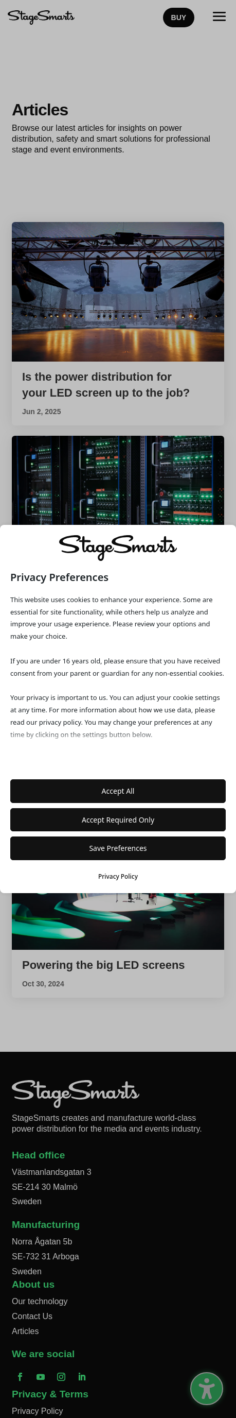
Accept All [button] (118, 791)
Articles (25, 1331)
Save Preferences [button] (118, 848)
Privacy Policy (37, 1411)
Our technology (40, 1301)
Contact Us (32, 1316)
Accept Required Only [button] (118, 820)
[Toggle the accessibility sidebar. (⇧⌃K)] (206, 1388)
